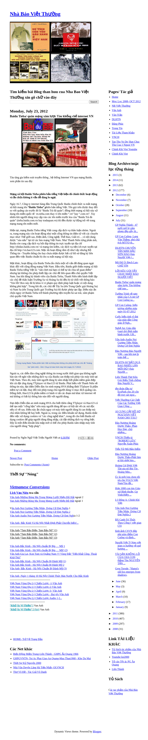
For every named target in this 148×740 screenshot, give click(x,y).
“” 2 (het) (24, 609)
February (121, 602)
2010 (116, 618)
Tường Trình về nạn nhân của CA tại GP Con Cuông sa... (127, 296)
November (122, 200)
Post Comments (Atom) (36, 464)
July (118, 220)
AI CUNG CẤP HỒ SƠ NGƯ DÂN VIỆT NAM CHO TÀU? (127, 414)
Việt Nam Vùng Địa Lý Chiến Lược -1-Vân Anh (36, 583)
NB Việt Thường (121, 105)
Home (55, 458)
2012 (116, 190)
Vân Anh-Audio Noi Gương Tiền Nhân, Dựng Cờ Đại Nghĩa (127, 342)
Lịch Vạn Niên (19, 492)
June (118, 581)
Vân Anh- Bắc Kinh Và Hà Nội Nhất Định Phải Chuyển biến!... (44, 522)
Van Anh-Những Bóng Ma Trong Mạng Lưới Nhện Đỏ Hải (42, 500)
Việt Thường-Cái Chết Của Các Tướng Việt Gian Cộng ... (127, 403)
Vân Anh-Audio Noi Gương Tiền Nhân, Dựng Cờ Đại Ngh (42, 515)
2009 (116, 623)
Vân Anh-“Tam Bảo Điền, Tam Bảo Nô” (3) (33, 537)
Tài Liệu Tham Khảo (123, 132)
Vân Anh (116, 110)
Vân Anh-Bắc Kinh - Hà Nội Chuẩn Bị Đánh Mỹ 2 (37, 564)
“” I (21, 605)
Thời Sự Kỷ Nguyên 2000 (27, 663)
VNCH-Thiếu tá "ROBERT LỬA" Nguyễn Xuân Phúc (126, 440)
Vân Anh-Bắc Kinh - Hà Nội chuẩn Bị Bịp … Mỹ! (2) (39, 550)
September (122, 210)
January (120, 607)
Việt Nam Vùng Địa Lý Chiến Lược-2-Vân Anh (35, 587)
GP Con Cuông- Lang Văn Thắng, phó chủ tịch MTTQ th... (127, 239)
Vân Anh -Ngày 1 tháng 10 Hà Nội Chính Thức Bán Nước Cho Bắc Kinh (49, 576)
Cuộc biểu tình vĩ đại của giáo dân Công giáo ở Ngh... (126, 319)
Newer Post (16, 458)
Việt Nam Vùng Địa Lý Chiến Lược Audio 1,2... (36, 598)
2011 (115, 613)
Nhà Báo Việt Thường (35, 14)
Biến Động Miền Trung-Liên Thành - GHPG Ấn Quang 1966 (45, 654)
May (118, 586)
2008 (116, 629)
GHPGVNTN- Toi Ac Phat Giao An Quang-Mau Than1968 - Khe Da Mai (52, 658)
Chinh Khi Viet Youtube (124, 149)
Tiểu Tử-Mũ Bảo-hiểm (127, 449)
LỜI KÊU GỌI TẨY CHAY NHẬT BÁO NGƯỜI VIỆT (127, 273)
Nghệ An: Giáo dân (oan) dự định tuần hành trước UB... (126, 331)
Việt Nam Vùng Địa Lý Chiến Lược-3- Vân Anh (36, 590)
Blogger (97, 731)
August (120, 215)
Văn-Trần (117, 114)
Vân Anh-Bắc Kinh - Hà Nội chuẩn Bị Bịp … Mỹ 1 (37, 546)
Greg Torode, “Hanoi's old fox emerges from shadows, (127, 571)
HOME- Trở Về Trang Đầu (28, 639)
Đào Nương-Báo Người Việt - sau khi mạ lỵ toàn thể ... (128, 354)
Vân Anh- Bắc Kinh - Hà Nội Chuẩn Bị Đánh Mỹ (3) (38, 568)
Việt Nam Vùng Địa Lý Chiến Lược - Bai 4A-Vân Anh (39, 594)
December (121, 194)
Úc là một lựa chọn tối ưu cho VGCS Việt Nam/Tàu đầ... (127, 480)
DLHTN (116, 119)
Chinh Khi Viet (120, 153)
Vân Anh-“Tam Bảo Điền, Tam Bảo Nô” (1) (33, 530)
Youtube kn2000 (120, 657)
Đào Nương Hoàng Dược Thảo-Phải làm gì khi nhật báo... (128, 457)
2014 (116, 180)
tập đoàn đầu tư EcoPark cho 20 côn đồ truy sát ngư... (127, 391)
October (120, 205)
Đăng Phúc (117, 123)
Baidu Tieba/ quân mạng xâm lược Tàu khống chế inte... (128, 285)
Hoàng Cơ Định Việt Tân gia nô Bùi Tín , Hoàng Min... (127, 468)
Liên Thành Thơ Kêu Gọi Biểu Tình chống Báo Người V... (128, 380)
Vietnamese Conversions (30, 487)
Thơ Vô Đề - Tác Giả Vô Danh (30, 672)
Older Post (93, 458)
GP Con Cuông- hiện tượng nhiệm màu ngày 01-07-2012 (126, 308)
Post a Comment (22, 450)
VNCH (115, 137)
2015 (116, 175)
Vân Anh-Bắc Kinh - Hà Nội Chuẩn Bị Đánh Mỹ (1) (38, 561)
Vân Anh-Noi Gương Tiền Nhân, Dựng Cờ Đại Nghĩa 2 (40, 511)
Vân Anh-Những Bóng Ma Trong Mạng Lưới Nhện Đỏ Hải (42, 497)
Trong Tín (117, 128)
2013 (116, 185)
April (119, 591)
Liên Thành (118, 669)
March (119, 596)
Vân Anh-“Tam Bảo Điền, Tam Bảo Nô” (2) (33, 534)
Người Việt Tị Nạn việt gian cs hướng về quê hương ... (128, 545)
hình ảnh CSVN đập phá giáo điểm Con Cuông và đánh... (126, 534)
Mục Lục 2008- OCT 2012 (126, 101)
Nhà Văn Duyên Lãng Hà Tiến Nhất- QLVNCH (38, 667)
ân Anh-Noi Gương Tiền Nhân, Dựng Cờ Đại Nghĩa (40, 508)
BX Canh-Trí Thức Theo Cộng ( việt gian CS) (128, 522)
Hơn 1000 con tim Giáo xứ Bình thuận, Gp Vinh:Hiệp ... (127, 491)
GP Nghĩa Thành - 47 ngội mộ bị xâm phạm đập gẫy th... (126, 228)
